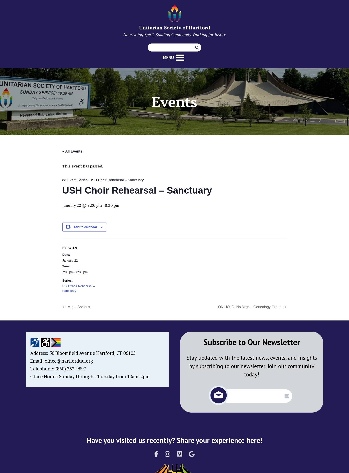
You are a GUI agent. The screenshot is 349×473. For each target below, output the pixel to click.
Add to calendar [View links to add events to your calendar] (85, 227)
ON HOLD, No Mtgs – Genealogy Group (250, 307)
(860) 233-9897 (70, 369)
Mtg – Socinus (78, 307)
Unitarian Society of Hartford (174, 27)
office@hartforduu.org (69, 361)
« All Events (72, 151)
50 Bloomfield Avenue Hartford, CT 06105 (92, 353)
